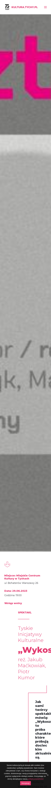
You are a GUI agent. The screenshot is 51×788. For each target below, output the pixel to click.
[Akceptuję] (47, 775)
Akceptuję (25, 783)
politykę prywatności (36, 779)
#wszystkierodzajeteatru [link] (33, 492)
